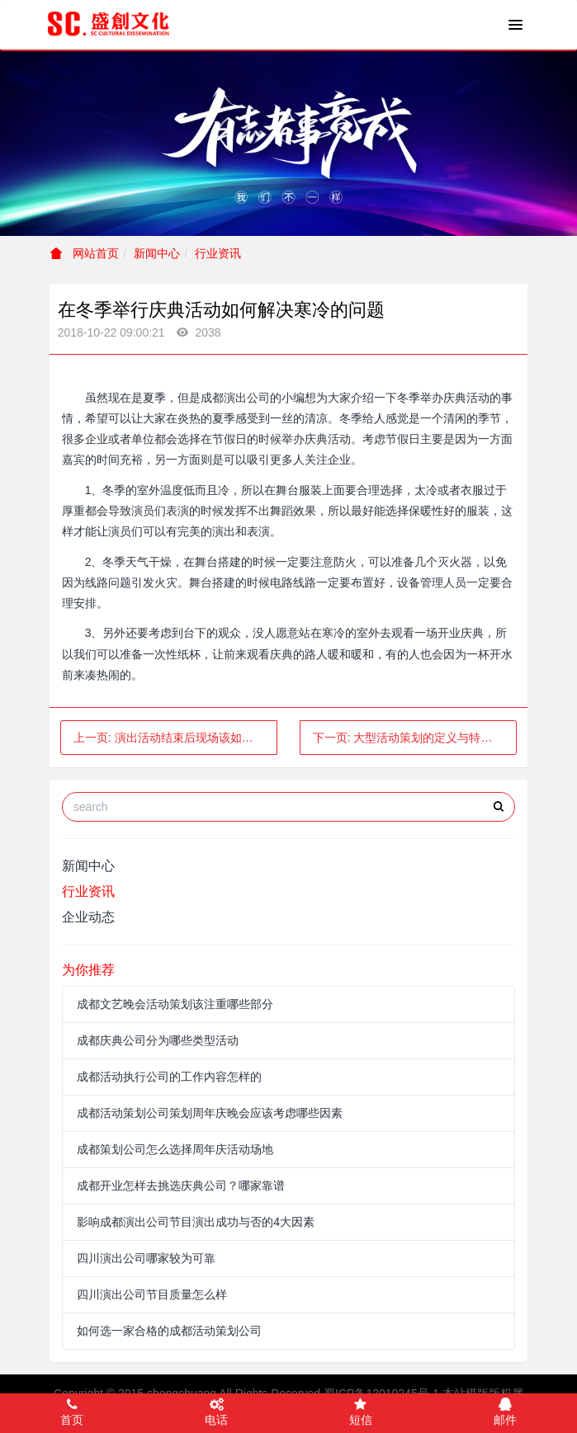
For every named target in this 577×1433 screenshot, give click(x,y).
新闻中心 (157, 253)
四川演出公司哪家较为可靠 (146, 1258)
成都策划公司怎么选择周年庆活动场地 (175, 1149)
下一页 (415, 737)
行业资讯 (218, 253)
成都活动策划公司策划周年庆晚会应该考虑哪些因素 (210, 1113)
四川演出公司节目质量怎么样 (152, 1294)
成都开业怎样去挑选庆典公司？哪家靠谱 (181, 1185)
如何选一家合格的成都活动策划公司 (169, 1330)
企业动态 (88, 917)
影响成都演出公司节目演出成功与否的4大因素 (196, 1221)
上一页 (175, 737)
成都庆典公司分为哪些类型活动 (158, 1040)
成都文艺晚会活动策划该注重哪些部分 (175, 1004)
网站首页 (85, 253)
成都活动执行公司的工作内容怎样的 (169, 1076)
